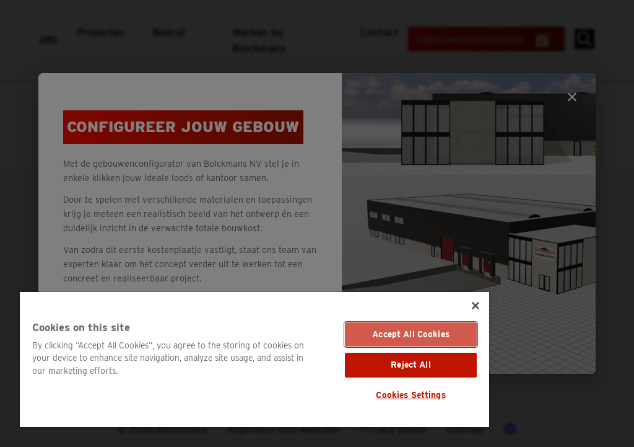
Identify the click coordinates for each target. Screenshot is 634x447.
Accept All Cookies (410, 334)
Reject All (410, 365)
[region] (254, 359)
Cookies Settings (410, 395)
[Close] (475, 305)
